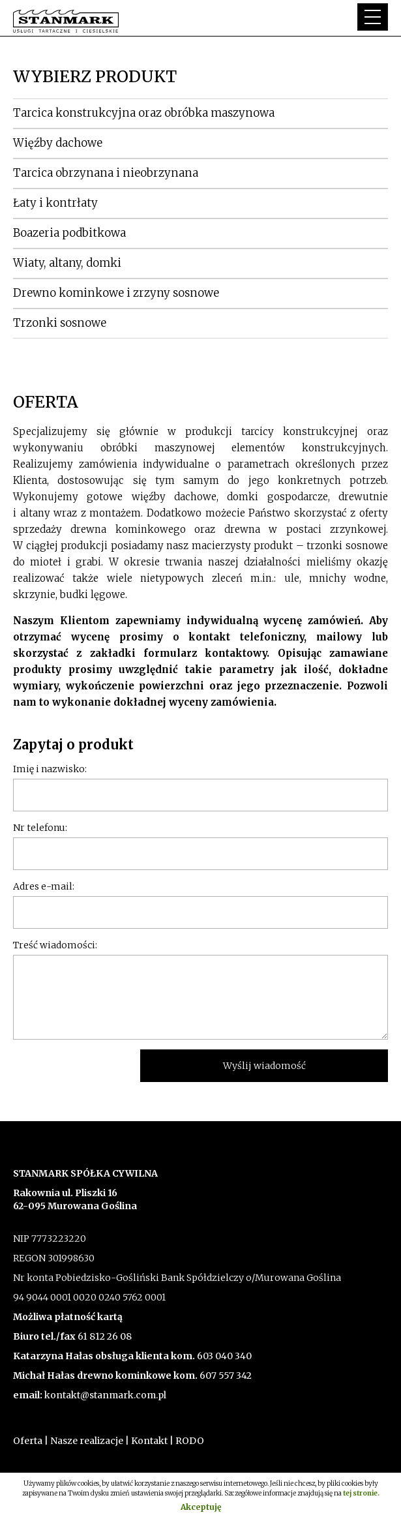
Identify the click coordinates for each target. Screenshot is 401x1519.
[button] (372, 17)
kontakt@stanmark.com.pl (105, 1395)
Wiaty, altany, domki (67, 263)
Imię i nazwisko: (50, 769)
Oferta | (30, 1441)
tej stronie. (361, 1493)
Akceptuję (201, 1507)
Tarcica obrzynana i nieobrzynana (105, 173)
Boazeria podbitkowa (69, 233)
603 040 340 (223, 1356)
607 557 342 (225, 1375)
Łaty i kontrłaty (55, 203)
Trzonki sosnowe (59, 323)
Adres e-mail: (43, 886)
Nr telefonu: (40, 828)
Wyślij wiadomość (264, 1066)
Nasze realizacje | (89, 1441)
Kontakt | (152, 1441)
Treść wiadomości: (55, 945)
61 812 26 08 (105, 1336)
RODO (189, 1441)
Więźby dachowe (57, 143)
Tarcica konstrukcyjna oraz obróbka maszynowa (144, 113)
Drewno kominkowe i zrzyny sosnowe (116, 293)
